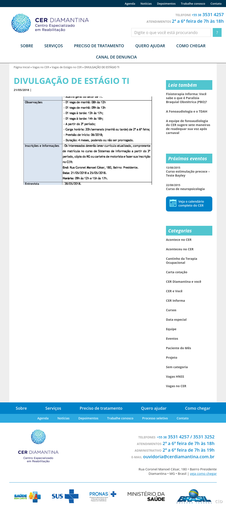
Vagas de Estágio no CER (67, 67)
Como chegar (190, 45)
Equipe (171, 329)
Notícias (146, 4)
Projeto (171, 358)
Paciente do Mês (178, 348)
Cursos (171, 310)
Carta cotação (176, 272)
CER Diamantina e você (183, 282)
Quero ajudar (150, 45)
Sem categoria (177, 367)
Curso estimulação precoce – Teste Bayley (188, 171)
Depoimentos (166, 4)
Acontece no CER (179, 240)
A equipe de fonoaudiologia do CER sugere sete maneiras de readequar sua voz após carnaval (188, 127)
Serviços (53, 408)
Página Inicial (22, 67)
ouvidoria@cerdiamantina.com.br (179, 457)
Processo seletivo (155, 418)
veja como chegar (203, 473)
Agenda (130, 4)
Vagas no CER (40, 67)
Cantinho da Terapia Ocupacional (181, 261)
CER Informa (175, 301)
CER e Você (174, 291)
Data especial (176, 320)
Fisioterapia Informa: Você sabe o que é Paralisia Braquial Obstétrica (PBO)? (186, 98)
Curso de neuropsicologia (185, 187)
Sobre (21, 408)
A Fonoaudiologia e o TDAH (186, 111)
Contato (216, 4)
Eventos (172, 339)
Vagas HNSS (175, 377)
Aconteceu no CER (180, 249)
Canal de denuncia (116, 57)
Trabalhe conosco (193, 4)
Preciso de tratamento (99, 45)
